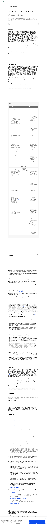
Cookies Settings (37, 518)
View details (36, 24)
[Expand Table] (37, 104)
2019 (18, 199)
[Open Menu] (1, 1)
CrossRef (11, 420)
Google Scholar (17, 420)
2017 (35, 314)
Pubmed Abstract (13, 445)
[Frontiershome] (5, 1)
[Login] (45, 1)
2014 (20, 291)
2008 (13, 71)
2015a (22, 291)
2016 (22, 249)
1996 (9, 261)
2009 (35, 45)
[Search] (43, 1)
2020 (32, 78)
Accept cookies (37, 523)
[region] (23, 521)
